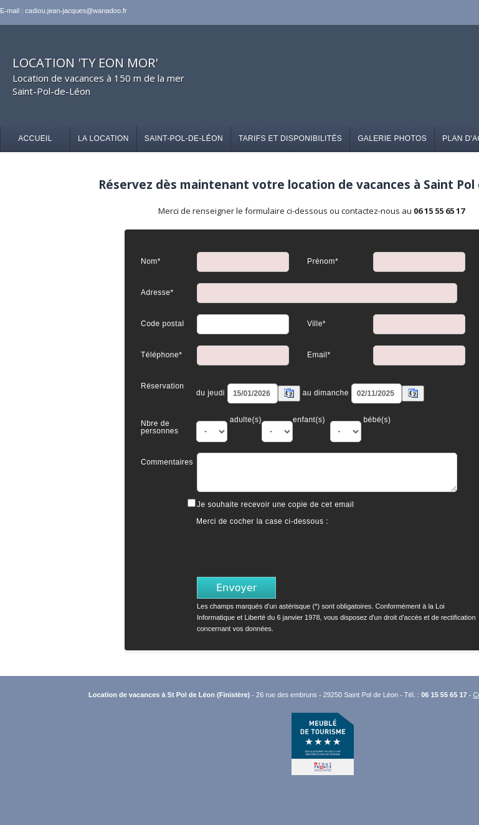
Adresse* (157, 292)
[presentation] (291, 550)
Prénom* (322, 261)
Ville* (316, 323)
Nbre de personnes (160, 427)
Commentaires (167, 462)
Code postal (162, 323)
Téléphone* (161, 354)
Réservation (162, 386)
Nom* (151, 261)
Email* (319, 354)
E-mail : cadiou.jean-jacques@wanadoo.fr (63, 10)
